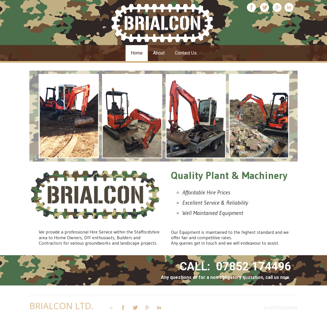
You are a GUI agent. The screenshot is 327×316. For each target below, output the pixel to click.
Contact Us (186, 53)
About (159, 53)
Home (137, 53)
